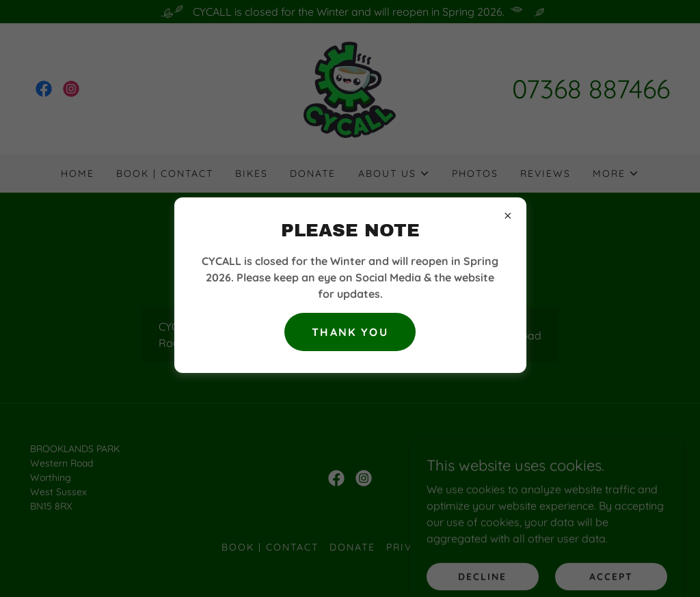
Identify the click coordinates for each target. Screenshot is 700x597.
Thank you (350, 332)
